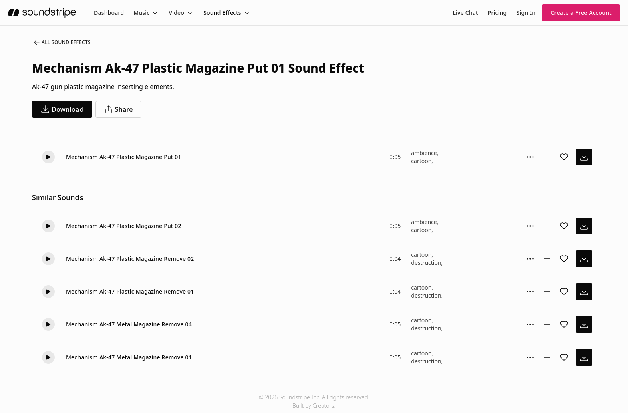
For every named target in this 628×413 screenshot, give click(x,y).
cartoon (421, 161)
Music (141, 12)
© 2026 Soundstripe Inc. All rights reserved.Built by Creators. (314, 401)
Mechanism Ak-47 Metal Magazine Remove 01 (129, 357)
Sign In (526, 12)
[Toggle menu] (154, 13)
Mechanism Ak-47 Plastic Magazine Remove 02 (130, 258)
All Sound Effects (62, 42)
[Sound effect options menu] (530, 157)
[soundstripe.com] (42, 12)
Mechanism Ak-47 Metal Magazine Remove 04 (129, 324)
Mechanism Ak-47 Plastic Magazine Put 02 (123, 226)
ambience (424, 153)
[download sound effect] (584, 157)
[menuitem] (109, 12)
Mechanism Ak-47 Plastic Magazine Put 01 (123, 157)
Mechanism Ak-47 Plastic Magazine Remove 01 (130, 291)
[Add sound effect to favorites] (564, 157)
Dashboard (109, 12)
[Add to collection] (547, 157)
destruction (426, 262)
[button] (48, 157)
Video (176, 12)
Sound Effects (222, 12)
